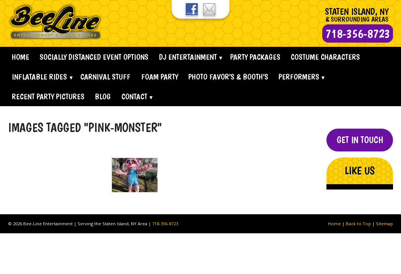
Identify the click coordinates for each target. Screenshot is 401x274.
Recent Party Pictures (48, 96)
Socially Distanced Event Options (94, 57)
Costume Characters (325, 57)
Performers (298, 76)
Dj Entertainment (188, 57)
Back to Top (358, 223)
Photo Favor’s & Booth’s (228, 76)
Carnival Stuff (105, 76)
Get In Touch (360, 139)
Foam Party (159, 76)
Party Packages (255, 57)
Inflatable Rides (39, 76)
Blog (103, 96)
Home (20, 57)
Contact (134, 96)
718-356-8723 (165, 223)
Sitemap (384, 223)
